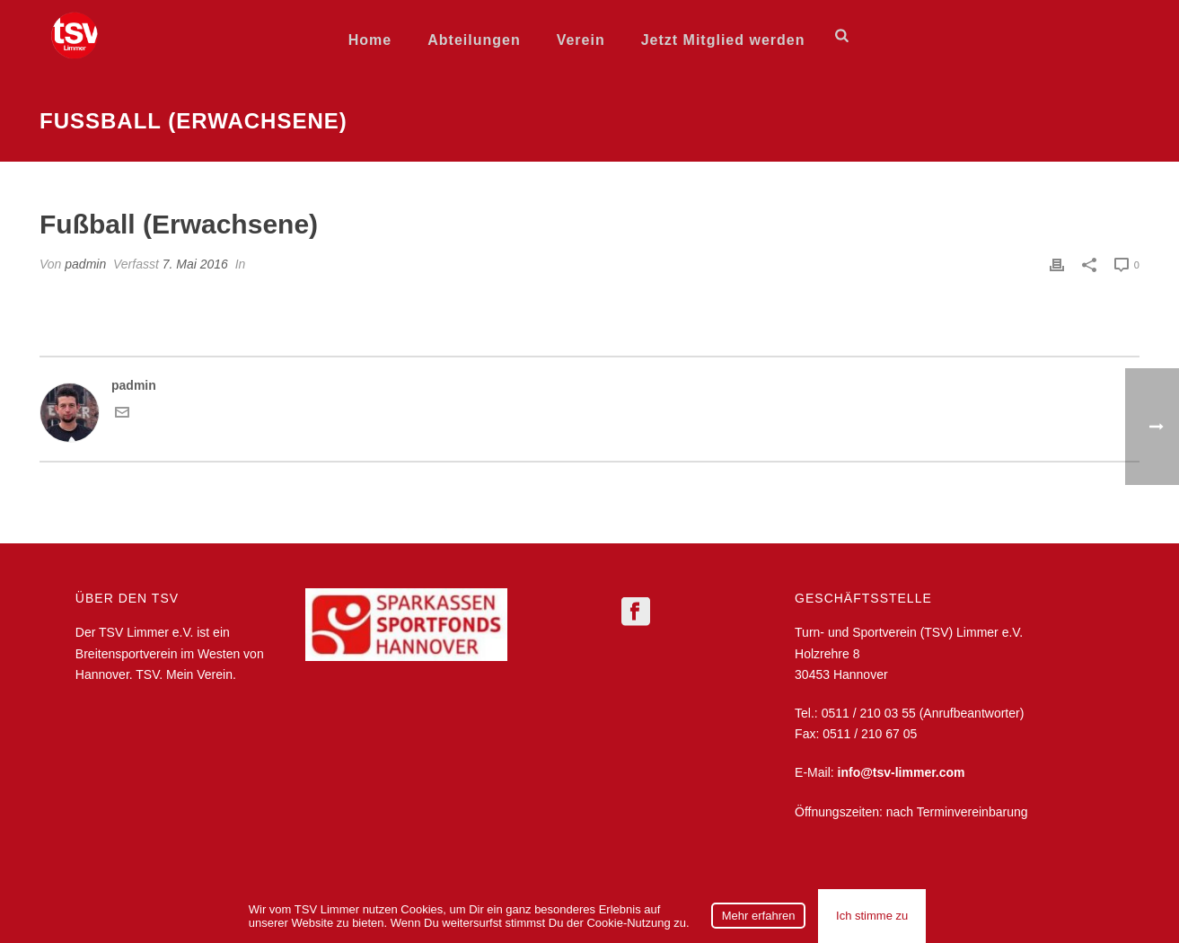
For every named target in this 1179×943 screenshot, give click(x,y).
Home (370, 40)
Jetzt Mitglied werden (723, 40)
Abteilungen (473, 40)
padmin (85, 264)
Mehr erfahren (759, 915)
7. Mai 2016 (195, 264)
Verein (581, 40)
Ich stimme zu (872, 915)
